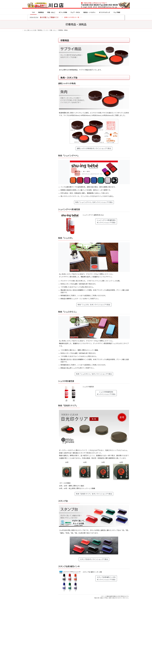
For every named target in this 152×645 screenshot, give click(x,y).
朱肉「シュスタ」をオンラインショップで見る (94, 305)
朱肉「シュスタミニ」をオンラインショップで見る (94, 374)
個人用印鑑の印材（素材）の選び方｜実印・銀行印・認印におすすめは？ (41, 151)
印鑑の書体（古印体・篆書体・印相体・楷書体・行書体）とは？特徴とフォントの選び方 (37, 75)
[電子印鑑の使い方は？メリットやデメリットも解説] (25, 164)
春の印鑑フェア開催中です (49, 17)
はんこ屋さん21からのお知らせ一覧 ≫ (38, 82)
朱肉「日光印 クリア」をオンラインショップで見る (94, 494)
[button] (71, 17)
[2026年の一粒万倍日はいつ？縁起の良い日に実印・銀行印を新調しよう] (25, 203)
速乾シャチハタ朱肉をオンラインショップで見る (94, 148)
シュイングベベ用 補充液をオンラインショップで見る (106, 221)
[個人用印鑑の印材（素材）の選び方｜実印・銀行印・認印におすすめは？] (25, 151)
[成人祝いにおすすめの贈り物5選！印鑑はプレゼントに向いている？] (25, 190)
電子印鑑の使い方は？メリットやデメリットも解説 (41, 163)
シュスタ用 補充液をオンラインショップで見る (106, 393)
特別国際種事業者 (37, 138)
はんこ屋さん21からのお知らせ (38, 50)
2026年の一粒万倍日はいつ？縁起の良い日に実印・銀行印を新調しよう (41, 203)
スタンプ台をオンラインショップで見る (94, 559)
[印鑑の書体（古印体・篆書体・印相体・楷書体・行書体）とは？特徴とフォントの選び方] (25, 175)
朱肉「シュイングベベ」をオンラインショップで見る (94, 202)
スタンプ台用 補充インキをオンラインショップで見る (106, 578)
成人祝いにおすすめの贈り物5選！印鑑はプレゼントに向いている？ (41, 190)
